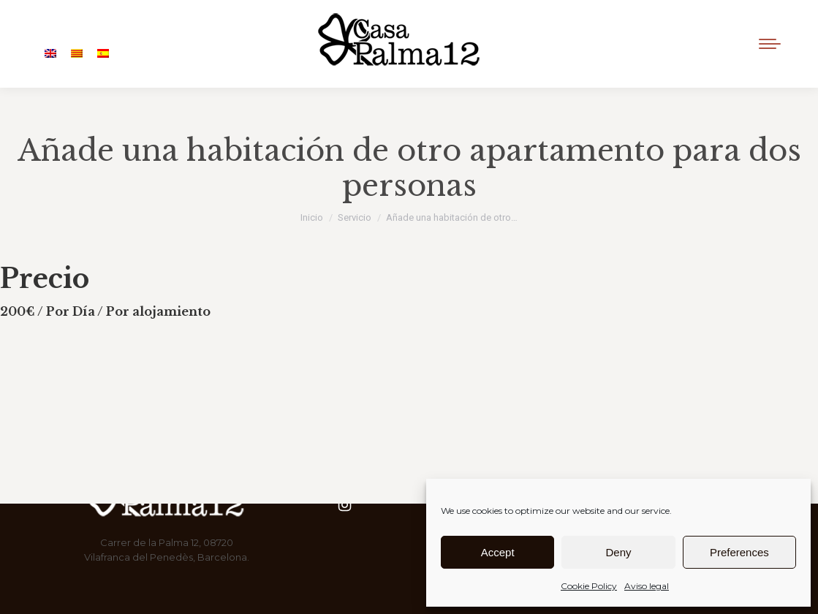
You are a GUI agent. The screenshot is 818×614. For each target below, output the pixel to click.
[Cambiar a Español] (103, 54)
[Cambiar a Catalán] (77, 54)
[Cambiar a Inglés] (50, 54)
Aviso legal (646, 585)
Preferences (739, 552)
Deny (618, 552)
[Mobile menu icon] (769, 44)
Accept (498, 552)
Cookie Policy (589, 585)
